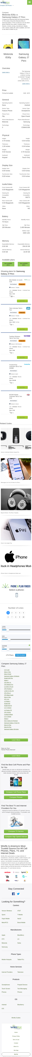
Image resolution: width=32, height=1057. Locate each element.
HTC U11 (6, 699)
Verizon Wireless (7, 910)
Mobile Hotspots (7, 959)
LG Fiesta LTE (8, 710)
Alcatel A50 (7, 703)
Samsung (5, 947)
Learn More (16, 740)
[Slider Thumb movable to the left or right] (7, 630)
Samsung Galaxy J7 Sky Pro (11, 723)
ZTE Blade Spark (8, 695)
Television (20, 972)
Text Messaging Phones (22, 990)
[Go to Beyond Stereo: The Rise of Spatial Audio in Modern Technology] (16, 499)
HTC (3, 939)
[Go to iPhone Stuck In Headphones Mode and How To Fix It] (16, 560)
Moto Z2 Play (7, 725)
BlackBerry (20, 935)
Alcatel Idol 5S (8, 705)
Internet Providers (7, 972)
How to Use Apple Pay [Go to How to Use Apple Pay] (6, 543)
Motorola (4, 943)
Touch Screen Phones (6, 990)
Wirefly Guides (16, 1017)
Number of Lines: (16, 608)
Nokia (19, 943)
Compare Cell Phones (6, 5)
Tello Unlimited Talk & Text (15, 309)
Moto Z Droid (7, 674)
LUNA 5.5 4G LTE (9, 691)
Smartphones (6, 984)
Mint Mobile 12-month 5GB (15, 280)
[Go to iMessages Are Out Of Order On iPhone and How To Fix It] (16, 469)
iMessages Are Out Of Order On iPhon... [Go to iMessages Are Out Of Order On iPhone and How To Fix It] (11, 482)
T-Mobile (20, 914)
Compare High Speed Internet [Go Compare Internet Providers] (16, 836)
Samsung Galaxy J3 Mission (11, 676)
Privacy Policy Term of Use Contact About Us (16, 1041)
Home (16, 1032)
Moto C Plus (7, 672)
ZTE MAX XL (7, 682)
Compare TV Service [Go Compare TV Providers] (16, 831)
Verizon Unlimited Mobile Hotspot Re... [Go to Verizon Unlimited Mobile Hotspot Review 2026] (10, 452)
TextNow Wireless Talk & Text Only (14, 337)
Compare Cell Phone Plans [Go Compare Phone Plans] (16, 792)
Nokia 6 (6, 718)
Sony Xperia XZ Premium (11, 720)
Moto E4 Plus (7, 727)
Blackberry (20, 1004)
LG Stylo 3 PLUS (8, 686)
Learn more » (6, 72)
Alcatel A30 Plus (8, 678)
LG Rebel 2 (7, 701)
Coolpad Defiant (8, 714)
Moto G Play (7, 697)
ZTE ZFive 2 (7, 693)
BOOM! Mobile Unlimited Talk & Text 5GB (15, 396)
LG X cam (6, 670)
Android (4, 1004)
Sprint (3, 914)
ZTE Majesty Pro (8, 684)
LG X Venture (7, 707)
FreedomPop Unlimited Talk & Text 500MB (15, 366)
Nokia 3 (6, 680)
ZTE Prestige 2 (8, 688)
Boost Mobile (21, 922)
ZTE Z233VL (7, 712)
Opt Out (16, 1054)
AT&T (19, 910)
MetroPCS (5, 922)
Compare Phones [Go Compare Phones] (16, 797)
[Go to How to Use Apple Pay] (16, 529)
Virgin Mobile (6, 918)
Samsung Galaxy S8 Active (11, 729)
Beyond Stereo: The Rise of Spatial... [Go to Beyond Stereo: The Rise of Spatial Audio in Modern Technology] (10, 512)
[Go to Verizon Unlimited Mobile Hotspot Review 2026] (16, 438)
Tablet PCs (20, 959)
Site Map (16, 1050)
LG (18, 939)
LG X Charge (7, 716)
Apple (3, 935)
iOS (3, 1008)
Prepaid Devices (22, 984)
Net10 (19, 918)
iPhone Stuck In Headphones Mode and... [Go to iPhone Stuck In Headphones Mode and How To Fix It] (11, 573)
